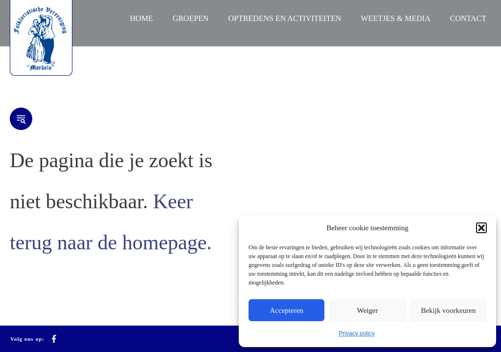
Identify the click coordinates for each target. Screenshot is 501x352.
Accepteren (286, 310)
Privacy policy (356, 333)
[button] (481, 228)
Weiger (367, 310)
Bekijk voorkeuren (448, 310)
